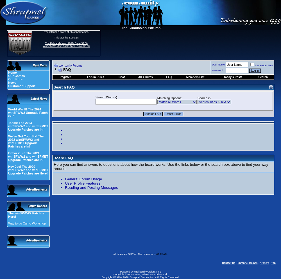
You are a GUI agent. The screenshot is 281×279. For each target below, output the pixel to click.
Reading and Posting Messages (91, 187)
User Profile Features (82, 183)
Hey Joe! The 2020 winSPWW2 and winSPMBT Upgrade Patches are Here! (28, 170)
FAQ (169, 77)
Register (65, 77)
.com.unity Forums (70, 65)
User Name (218, 64)
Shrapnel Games (247, 263)
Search (263, 77)
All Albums (145, 77)
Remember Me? (261, 65)
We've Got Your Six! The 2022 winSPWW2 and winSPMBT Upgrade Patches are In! (26, 141)
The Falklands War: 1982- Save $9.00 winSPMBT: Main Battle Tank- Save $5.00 (66, 44)
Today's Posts (233, 77)
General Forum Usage (83, 179)
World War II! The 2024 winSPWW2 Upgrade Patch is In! (28, 113)
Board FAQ (63, 158)
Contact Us (228, 263)
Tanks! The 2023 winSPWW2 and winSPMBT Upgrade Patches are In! (28, 126)
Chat (122, 77)
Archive (264, 263)
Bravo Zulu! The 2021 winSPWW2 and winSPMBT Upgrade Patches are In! (28, 156)
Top (273, 263)
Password (217, 70)
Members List (195, 77)
